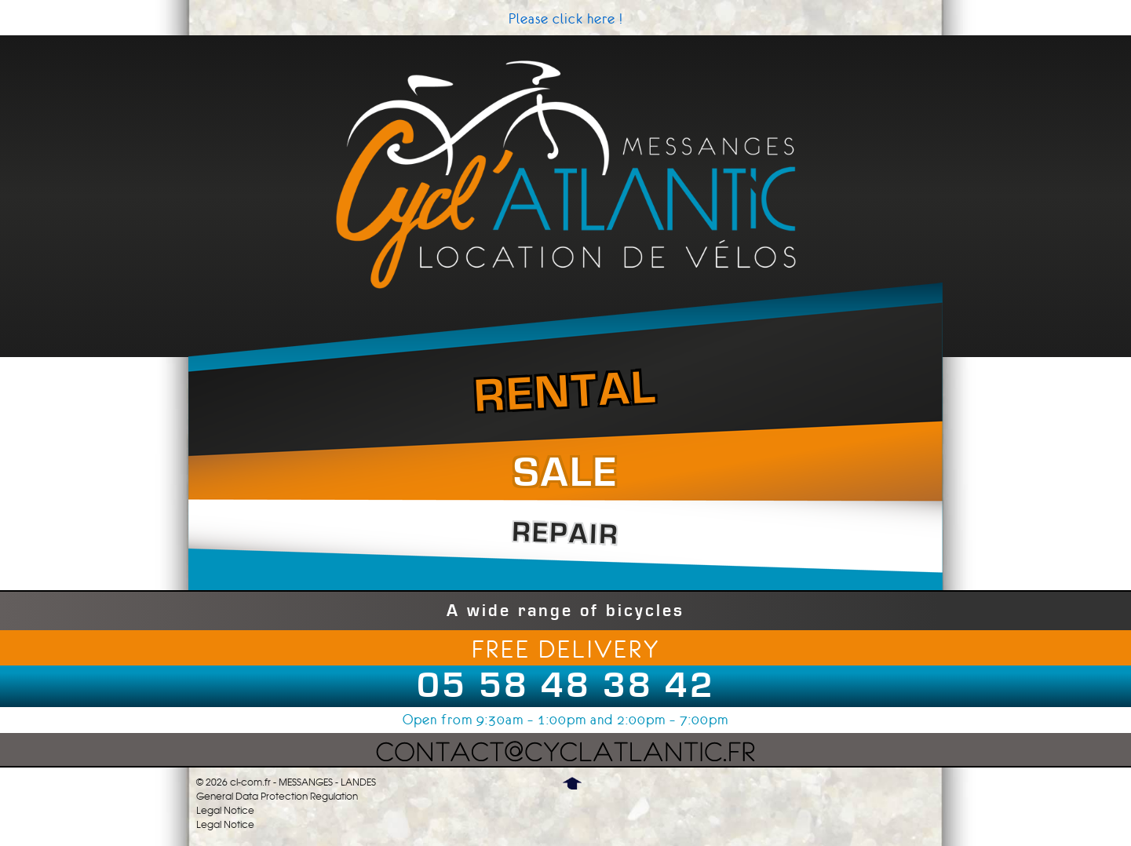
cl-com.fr (250, 782)
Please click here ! (566, 19)
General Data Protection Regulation (277, 796)
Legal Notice (225, 810)
